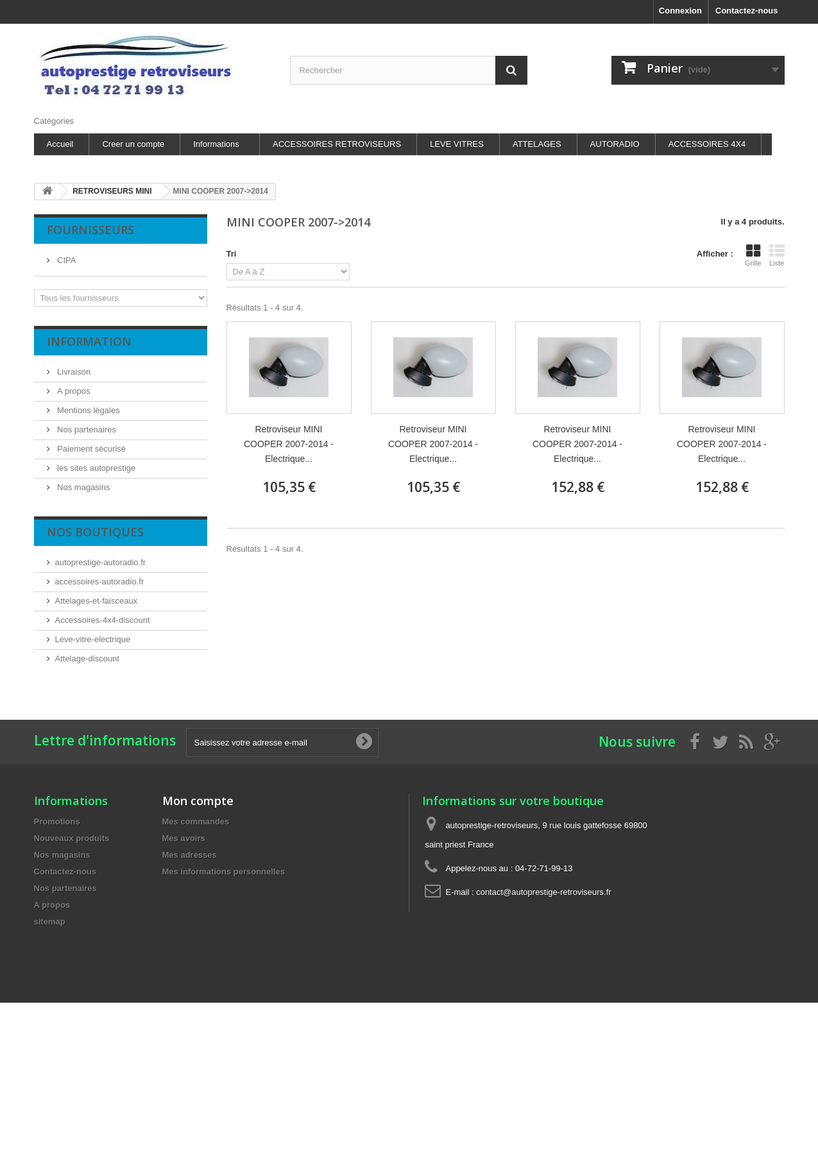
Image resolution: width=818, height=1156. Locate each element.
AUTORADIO (615, 144)
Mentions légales (87, 410)
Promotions (57, 821)
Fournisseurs (90, 229)
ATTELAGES (537, 144)
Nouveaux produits (72, 838)
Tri (231, 254)
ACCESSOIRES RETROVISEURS (337, 144)
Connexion (680, 10)
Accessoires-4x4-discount (102, 620)
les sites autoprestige (95, 468)
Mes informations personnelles (223, 871)
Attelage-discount (87, 658)
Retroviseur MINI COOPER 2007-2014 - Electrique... (289, 444)
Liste (777, 255)
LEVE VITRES (457, 144)
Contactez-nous (746, 10)
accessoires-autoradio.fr (99, 581)
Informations (216, 144)
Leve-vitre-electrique (93, 639)
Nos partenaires (85, 429)
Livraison (73, 372)
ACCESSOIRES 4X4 (707, 144)
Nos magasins (82, 487)
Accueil (60, 144)
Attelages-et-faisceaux (96, 601)
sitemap (49, 921)
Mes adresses (189, 855)
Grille (753, 255)
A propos (72, 391)
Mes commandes (196, 821)
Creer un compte (133, 144)
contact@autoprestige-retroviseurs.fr (543, 892)
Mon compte (198, 800)
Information (89, 341)
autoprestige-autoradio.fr (100, 562)
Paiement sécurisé (90, 449)
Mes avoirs (183, 838)
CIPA (65, 260)
